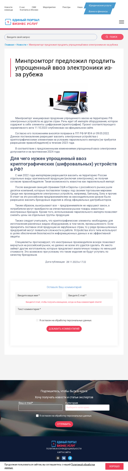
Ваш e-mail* (26, 403)
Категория (71, 403)
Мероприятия (49, 7)
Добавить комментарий (64, 328)
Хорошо (114, 466)
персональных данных (79, 320)
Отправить (64, 424)
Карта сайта (64, 452)
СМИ (34, 7)
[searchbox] (79, 407)
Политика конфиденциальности (64, 449)
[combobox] (87, 408)
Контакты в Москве (29, 10)
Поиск (111, 37)
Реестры (67, 7)
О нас (22, 7)
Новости (8, 7)
